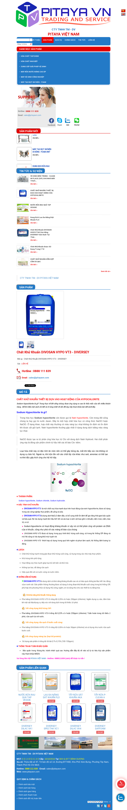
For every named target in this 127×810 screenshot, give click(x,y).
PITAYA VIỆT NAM (38, 658)
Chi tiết (26, 704)
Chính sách (70, 40)
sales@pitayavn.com (32, 115)
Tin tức (81, 40)
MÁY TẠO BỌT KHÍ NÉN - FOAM (32, 82)
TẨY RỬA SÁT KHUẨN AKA (76, 696)
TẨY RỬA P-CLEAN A (100, 696)
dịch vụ (58, 40)
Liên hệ (91, 40)
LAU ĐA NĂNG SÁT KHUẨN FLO (51, 696)
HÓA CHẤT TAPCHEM (29, 56)
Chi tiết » (36, 140)
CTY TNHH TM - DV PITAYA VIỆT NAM (39, 277)
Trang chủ (23, 40)
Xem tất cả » (105, 271)
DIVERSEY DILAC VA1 (26, 727)
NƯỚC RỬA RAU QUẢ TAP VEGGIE (26, 697)
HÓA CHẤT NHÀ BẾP (28, 61)
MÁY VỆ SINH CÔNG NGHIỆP (31, 77)
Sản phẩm (47, 40)
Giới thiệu (35, 40)
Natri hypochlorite (80, 418)
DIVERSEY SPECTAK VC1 (51, 727)
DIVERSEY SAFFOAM (100, 727)
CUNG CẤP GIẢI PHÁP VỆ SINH (32, 66)
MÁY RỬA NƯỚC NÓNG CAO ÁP (32, 72)
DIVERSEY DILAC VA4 (75, 727)
